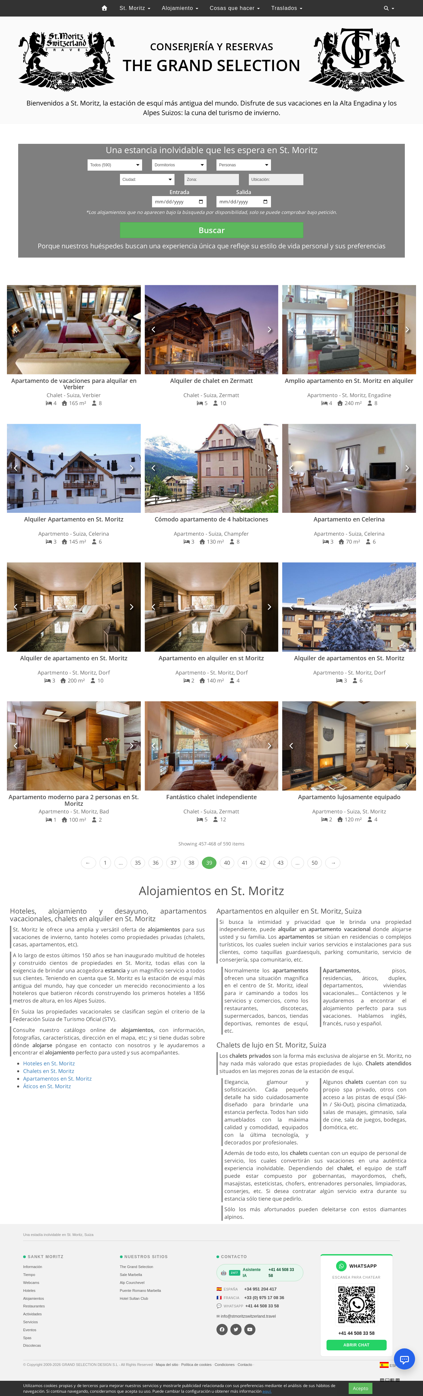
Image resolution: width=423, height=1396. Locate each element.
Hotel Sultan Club (134, 1298)
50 (315, 862)
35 (138, 862)
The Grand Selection (136, 1267)
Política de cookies (196, 1365)
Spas (27, 1338)
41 (245, 862)
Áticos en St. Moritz (47, 1086)
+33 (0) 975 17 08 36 (264, 1297)
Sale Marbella (131, 1275)
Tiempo (29, 1275)
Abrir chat (356, 1345)
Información (32, 1267)
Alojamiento (180, 8)
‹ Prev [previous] (88, 863)
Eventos (29, 1330)
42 (263, 862)
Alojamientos (33, 1298)
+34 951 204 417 (260, 1289)
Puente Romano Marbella (140, 1291)
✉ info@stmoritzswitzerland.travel (246, 1316)
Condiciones (225, 1365)
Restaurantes (34, 1306)
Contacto (245, 1365)
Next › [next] (332, 863)
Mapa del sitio (167, 1365)
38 (191, 862)
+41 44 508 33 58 (262, 1305)
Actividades (32, 1314)
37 (173, 862)
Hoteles (29, 1291)
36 (156, 862)
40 (227, 862)
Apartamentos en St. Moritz (57, 1078)
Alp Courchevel (132, 1283)
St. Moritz (135, 8)
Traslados (286, 8)
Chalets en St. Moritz (48, 1071)
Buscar (212, 230)
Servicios (30, 1322)
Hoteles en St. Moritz (49, 1063)
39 (209, 862)
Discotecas (32, 1345)
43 (281, 862)
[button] (16, 329)
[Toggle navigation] (389, 8)
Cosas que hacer (235, 8)
